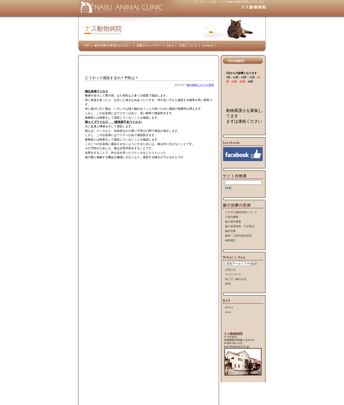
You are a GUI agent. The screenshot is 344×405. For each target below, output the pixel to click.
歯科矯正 (230, 240)
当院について (188, 45)
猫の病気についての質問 (200, 85)
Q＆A (170, 45)
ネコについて (233, 274)
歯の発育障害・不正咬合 (239, 226)
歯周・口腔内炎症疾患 (238, 235)
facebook (208, 45)
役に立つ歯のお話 (235, 279)
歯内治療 (230, 231)
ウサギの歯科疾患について (241, 212)
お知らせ (230, 269)
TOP (86, 45)
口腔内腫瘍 (231, 216)
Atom (228, 312)
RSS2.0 (229, 307)
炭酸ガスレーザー (148, 45)
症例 (227, 283)
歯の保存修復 (233, 221)
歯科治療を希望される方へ (112, 45)
